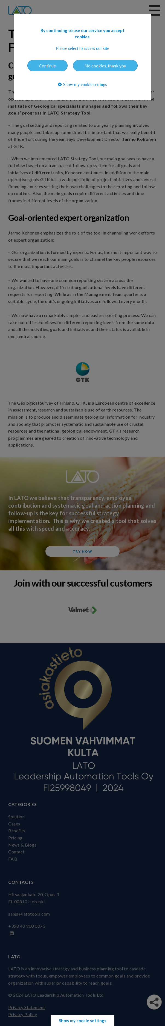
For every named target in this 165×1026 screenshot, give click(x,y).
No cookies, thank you (105, 65)
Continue (47, 65)
